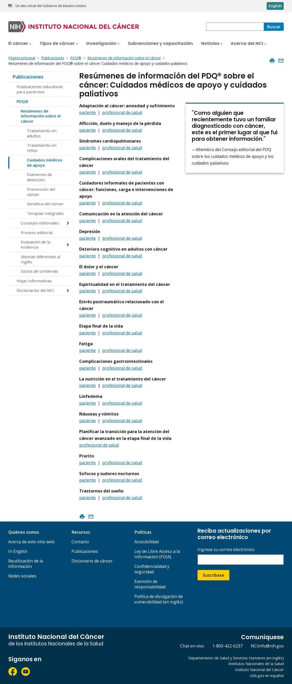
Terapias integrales (45, 213)
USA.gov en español (267, 675)
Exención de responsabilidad (149, 584)
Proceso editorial (37, 232)
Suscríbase (213, 575)
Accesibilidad (146, 542)
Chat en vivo (192, 646)
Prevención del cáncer (41, 192)
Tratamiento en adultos (41, 133)
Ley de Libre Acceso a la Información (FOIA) (157, 554)
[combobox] (235, 27)
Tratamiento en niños (41, 148)
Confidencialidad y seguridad (151, 569)
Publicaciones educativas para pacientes (40, 89)
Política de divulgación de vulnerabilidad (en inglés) (158, 599)
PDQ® (22, 101)
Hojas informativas (34, 280)
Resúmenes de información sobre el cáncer (41, 116)
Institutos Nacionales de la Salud (256, 663)
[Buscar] (274, 27)
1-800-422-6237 (227, 646)
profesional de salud (122, 112)
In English (17, 551)
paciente (87, 112)
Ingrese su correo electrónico (226, 549)
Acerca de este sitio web (31, 542)
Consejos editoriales (40, 222)
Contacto (80, 542)
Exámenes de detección (39, 177)
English (275, 5)
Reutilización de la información (25, 563)
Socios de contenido (39, 271)
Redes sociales (22, 576)
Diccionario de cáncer (92, 561)
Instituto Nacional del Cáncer (259, 669)
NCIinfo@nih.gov (267, 646)
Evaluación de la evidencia (35, 244)
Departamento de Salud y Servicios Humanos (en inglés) (236, 657)
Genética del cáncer (45, 203)
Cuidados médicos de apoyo (44, 162)
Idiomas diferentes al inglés (40, 259)
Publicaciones (27, 77)
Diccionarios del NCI (35, 290)
